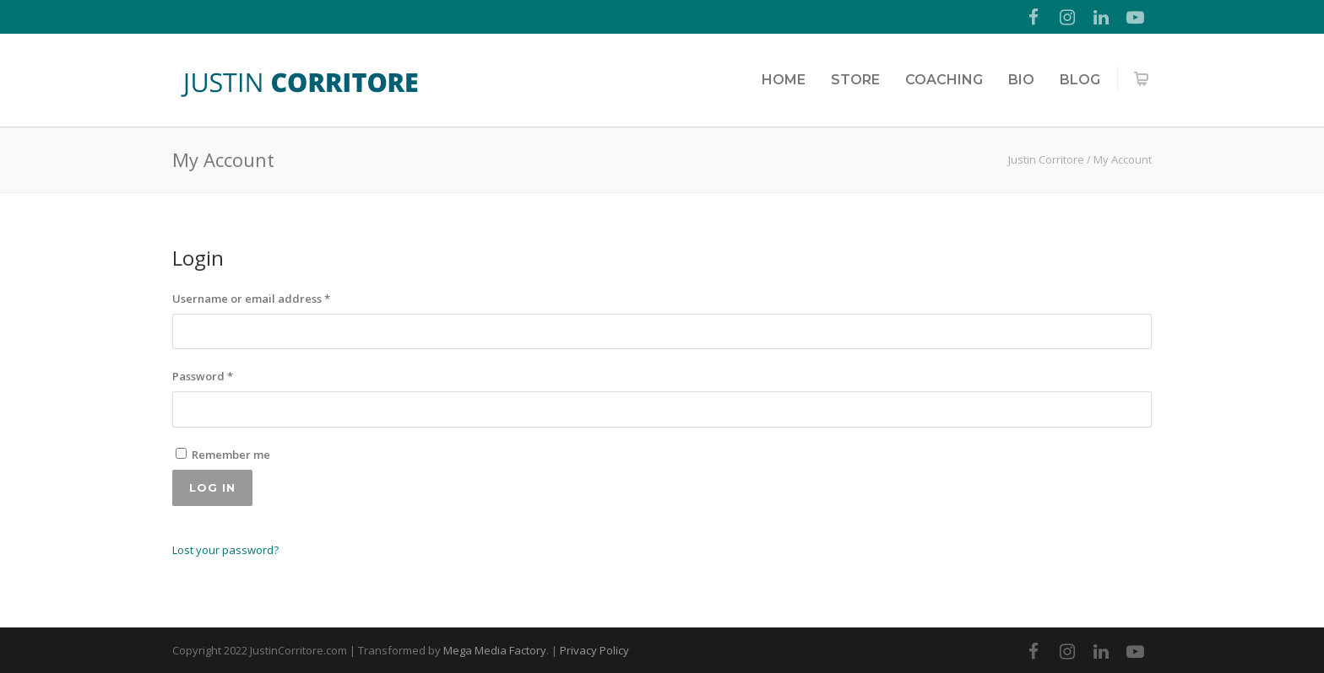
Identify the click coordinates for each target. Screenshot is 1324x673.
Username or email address (251, 298)
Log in (212, 487)
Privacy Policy (594, 650)
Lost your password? (225, 549)
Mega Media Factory (494, 650)
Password (202, 376)
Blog (1080, 80)
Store (855, 80)
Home (784, 80)
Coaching (944, 80)
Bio (1021, 80)
